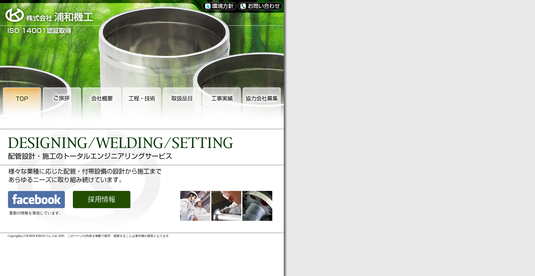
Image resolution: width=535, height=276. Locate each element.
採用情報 (101, 199)
